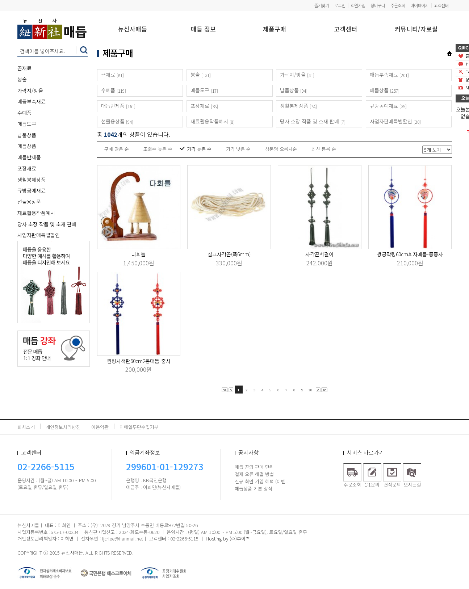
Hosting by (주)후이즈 (228, 538)
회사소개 (26, 427)
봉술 (22, 79)
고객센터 (441, 5)
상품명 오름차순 (281, 149)
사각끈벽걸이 (319, 254)
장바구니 (377, 5)
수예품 (24, 112)
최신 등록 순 (323, 149)
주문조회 (397, 5)
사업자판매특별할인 (38, 235)
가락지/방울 (30, 90)
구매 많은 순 (116, 149)
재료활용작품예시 (36, 212)
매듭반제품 (29, 157)
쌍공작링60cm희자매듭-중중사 (410, 254)
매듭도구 (26, 123)
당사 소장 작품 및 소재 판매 (46, 224)
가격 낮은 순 (238, 149)
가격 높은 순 (199, 149)
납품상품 (26, 135)
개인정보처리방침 (63, 427)
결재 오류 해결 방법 (254, 474)
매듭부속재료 (31, 101)
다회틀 (138, 254)
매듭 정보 (203, 29)
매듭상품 (26, 146)
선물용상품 (29, 201)
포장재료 (26, 168)
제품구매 (274, 29)
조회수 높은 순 (157, 149)
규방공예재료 (31, 190)
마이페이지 (419, 5)
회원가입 (358, 5)
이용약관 (100, 427)
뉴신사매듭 (132, 29)
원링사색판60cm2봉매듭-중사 (139, 361)
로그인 (339, 5)
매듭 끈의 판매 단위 (254, 466)
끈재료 (24, 68)
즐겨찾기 (321, 5)
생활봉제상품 (31, 179)
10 (310, 390)
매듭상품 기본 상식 (253, 488)
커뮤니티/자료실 (416, 29)
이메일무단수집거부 (139, 427)
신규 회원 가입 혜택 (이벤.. (261, 481)
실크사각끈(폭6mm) (229, 254)
